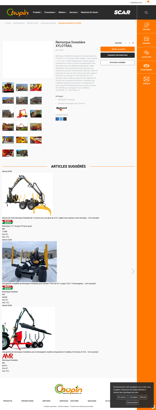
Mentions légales (63, 406)
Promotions (50, 12)
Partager (57, 119)
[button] (69, 23)
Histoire (74, 401)
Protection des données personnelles (81, 406)
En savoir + (122, 397)
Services (64, 401)
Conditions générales (50, 406)
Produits (37, 12)
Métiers (46, 401)
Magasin (92, 401)
